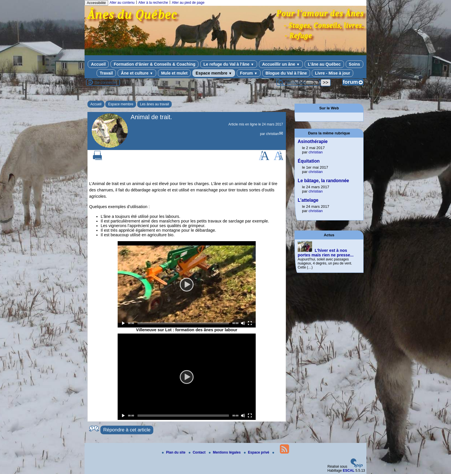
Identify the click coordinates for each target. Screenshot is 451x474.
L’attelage (308, 200)
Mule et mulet (174, 73)
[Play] (186, 284)
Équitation (309, 161)
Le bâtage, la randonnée (323, 180)
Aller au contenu (122, 3)
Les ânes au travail (154, 104)
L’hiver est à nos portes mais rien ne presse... (325, 252)
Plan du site (174, 452)
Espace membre (214, 73)
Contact (198, 452)
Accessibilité (96, 3)
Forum (248, 73)
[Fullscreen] (250, 323)
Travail (106, 73)
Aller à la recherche (153, 3)
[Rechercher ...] (298, 82)
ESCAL (349, 471)
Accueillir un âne (281, 64)
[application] (187, 284)
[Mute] (243, 323)
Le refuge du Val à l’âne (228, 64)
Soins (354, 64)
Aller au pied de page (188, 3)
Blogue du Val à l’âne (286, 73)
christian (272, 134)
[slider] (183, 323)
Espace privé (257, 452)
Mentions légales (225, 452)
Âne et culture (137, 73)
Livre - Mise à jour (332, 73)
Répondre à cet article (126, 430)
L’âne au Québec (324, 64)
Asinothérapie (313, 141)
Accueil (98, 64)
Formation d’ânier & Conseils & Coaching (154, 64)
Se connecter (106, 82)
